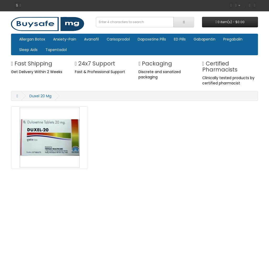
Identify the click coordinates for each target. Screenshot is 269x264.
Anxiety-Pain (64, 39)
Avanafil (91, 39)
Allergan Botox (32, 39)
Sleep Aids (28, 49)
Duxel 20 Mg (40, 96)
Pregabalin (232, 39)
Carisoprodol (118, 39)
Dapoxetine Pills (152, 39)
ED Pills (180, 39)
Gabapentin (204, 39)
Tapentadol (56, 49)
